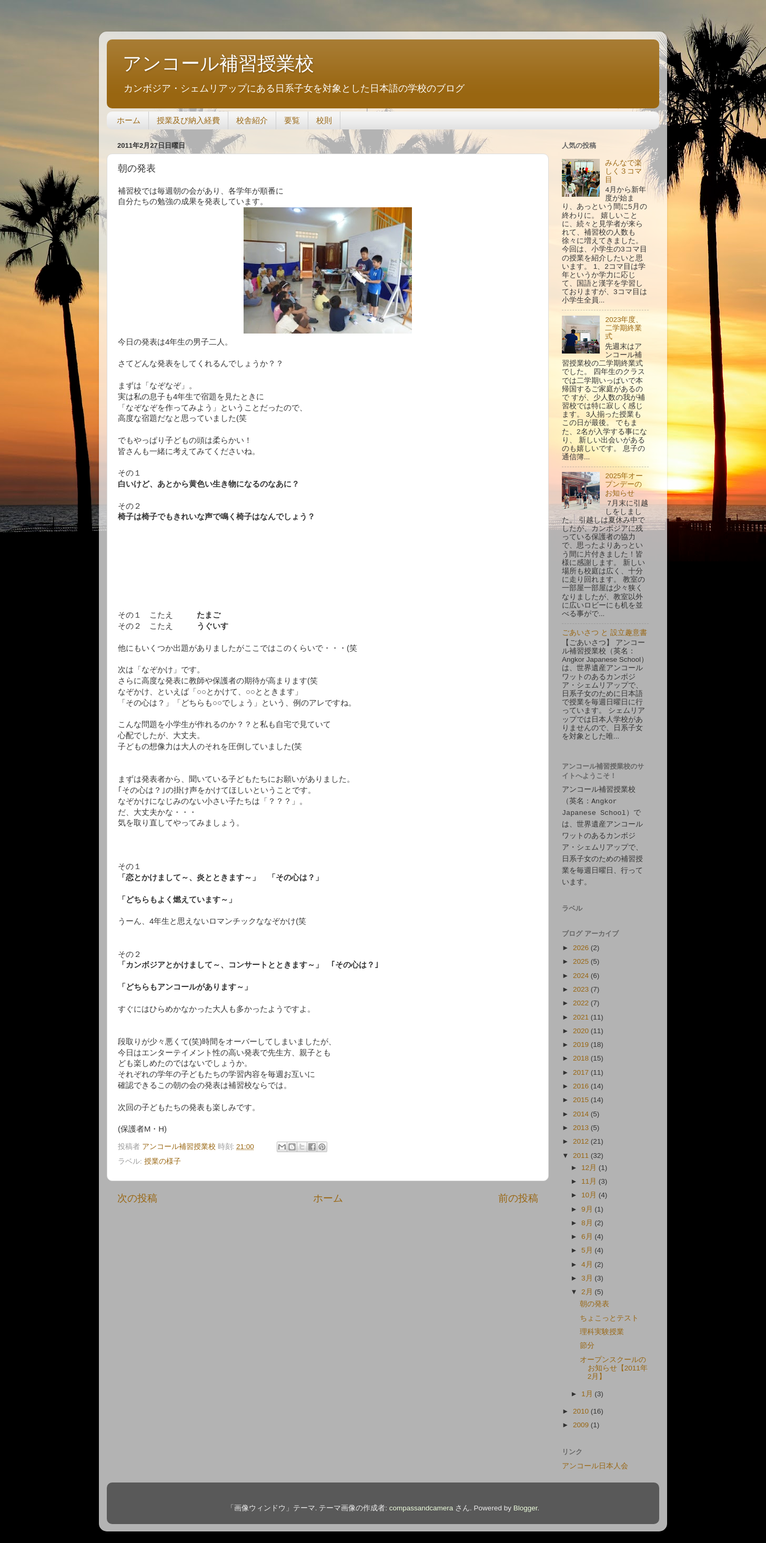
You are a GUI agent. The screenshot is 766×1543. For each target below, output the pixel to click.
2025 (582, 957)
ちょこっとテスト (609, 1313)
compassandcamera (421, 1503)
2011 (582, 1151)
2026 (582, 943)
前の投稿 (518, 1198)
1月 (587, 1389)
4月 (587, 1260)
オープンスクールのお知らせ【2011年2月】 (614, 1363)
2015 (582, 1095)
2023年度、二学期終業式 (624, 328)
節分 (587, 1341)
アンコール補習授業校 (218, 63)
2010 (582, 1406)
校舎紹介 (252, 120)
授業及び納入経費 (188, 120)
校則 (324, 120)
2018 (582, 1053)
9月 (587, 1204)
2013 (582, 1123)
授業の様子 (162, 1161)
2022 (582, 998)
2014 (582, 1109)
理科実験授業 (602, 1327)
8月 (587, 1218)
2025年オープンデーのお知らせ (624, 484)
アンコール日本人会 (595, 1461)
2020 (582, 1026)
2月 (587, 1287)
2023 (582, 985)
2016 (582, 1081)
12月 (590, 1163)
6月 (587, 1232)
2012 (582, 1137)
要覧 (292, 120)
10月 (590, 1190)
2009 (582, 1420)
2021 (582, 1012)
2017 (582, 1068)
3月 (587, 1273)
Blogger (525, 1503)
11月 (590, 1177)
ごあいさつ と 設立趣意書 (604, 633)
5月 (587, 1245)
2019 (582, 1040)
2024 (582, 971)
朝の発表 (594, 1299)
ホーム (128, 120)
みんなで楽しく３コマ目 (623, 171)
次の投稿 (137, 1198)
